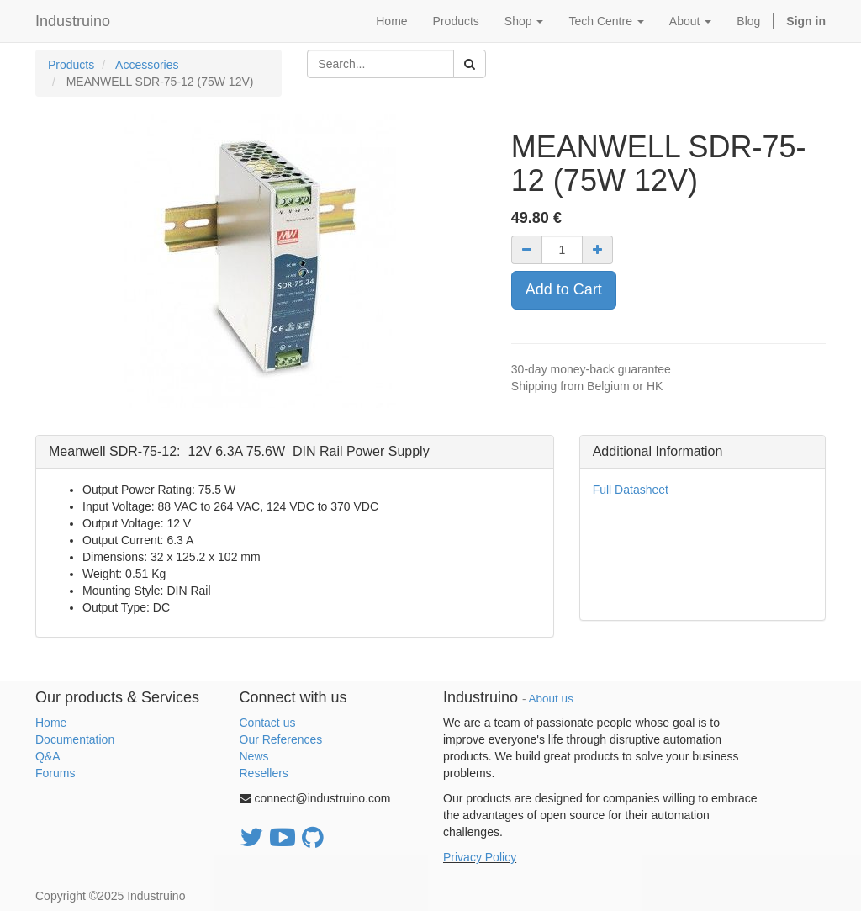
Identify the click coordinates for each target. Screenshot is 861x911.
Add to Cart (564, 289)
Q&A (48, 756)
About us (551, 698)
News (254, 756)
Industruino (72, 21)
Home (50, 722)
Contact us (268, 722)
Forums (55, 773)
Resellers (264, 773)
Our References (281, 739)
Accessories (146, 65)
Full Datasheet (630, 489)
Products (71, 65)
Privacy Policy (479, 857)
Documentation (74, 739)
